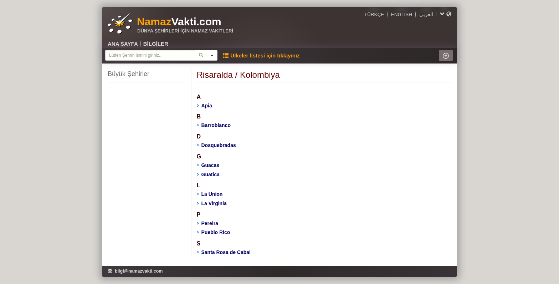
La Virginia (212, 203)
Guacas (208, 165)
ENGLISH (401, 14)
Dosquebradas (216, 145)
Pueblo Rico (213, 232)
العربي (426, 14)
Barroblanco (214, 125)
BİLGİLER (155, 44)
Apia (204, 105)
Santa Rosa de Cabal (224, 252)
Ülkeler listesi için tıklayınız (261, 55)
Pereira (207, 223)
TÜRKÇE (374, 14)
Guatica (208, 174)
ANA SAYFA (123, 44)
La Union (210, 194)
